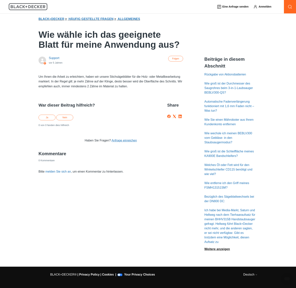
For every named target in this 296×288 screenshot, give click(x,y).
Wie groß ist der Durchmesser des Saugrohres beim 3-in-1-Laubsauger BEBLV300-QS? (228, 88)
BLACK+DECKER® (63, 274)
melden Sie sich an (58, 171)
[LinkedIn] (180, 116)
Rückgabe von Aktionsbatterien (225, 74)
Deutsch (250, 274)
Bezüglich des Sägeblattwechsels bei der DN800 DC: (229, 199)
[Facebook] (169, 116)
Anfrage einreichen (124, 140)
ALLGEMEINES (129, 19)
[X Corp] (174, 116)
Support (54, 58)
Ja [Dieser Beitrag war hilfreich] (47, 117)
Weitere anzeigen (217, 249)
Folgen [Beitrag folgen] (175, 58)
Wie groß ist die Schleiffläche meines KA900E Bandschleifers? (229, 153)
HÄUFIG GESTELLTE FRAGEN (91, 19)
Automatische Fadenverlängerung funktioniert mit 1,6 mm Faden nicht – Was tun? (229, 106)
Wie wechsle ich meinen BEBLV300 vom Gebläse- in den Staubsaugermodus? (228, 138)
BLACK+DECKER (51, 19)
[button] (264, 6)
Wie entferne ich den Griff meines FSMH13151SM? (226, 185)
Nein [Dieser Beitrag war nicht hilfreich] (64, 117)
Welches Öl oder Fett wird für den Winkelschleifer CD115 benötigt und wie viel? (228, 169)
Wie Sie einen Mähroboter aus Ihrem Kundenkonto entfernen (229, 122)
